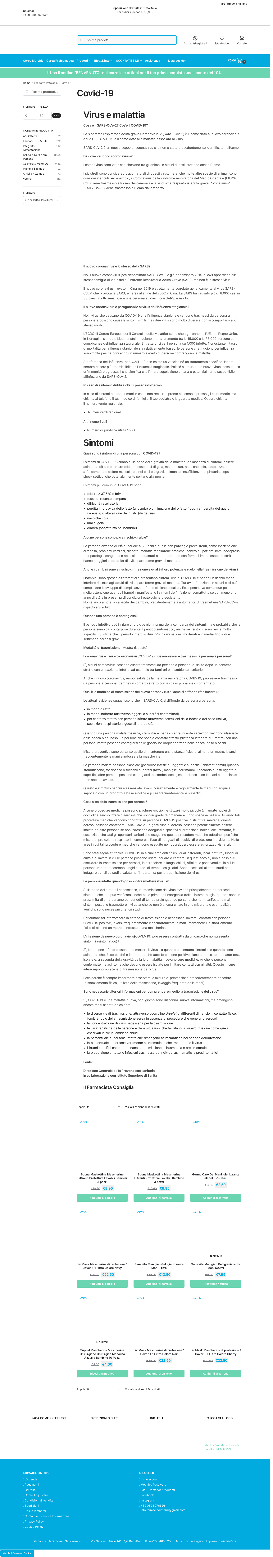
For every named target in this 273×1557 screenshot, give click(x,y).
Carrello (242, 40)
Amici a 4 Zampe (33, 173)
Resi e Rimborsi (34, 1510)
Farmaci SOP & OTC (35, 140)
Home (26, 82)
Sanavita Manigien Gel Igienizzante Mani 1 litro (159, 1265)
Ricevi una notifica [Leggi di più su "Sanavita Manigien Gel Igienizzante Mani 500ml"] (216, 1283)
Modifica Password (152, 1484)
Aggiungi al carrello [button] (102, 1197)
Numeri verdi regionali (104, 412)
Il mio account (149, 1479)
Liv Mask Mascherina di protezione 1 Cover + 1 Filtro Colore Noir (159, 1352)
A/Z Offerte (30, 135)
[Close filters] (62, 90)
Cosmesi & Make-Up (35, 163)
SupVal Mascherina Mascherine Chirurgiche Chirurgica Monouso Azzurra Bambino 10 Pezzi (102, 1353)
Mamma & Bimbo (33, 168)
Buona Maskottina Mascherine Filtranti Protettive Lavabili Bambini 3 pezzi (102, 1177)
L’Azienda (30, 1479)
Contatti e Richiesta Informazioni (46, 1516)
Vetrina (27, 178)
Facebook (146, 1495)
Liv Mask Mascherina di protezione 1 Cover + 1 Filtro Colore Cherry (215, 1352)
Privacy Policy (33, 1521)
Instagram (146, 1500)
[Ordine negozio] (99, 1107)
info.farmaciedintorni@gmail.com (163, 1509)
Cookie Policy (33, 1526)
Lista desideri (222, 40)
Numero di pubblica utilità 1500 (111, 430)
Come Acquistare (35, 1495)
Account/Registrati (195, 40)
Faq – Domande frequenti (157, 1489)
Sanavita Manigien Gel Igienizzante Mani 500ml (215, 1265)
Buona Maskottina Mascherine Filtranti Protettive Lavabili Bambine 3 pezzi (159, 1177)
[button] (237, 60)
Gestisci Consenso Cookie (17, 1553)
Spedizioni (31, 1505)
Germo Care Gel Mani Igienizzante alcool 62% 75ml (215, 1176)
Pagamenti (31, 1484)
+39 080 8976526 (36, 14)
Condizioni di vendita (38, 1500)
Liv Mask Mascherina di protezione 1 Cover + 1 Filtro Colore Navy (102, 1265)
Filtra (56, 115)
